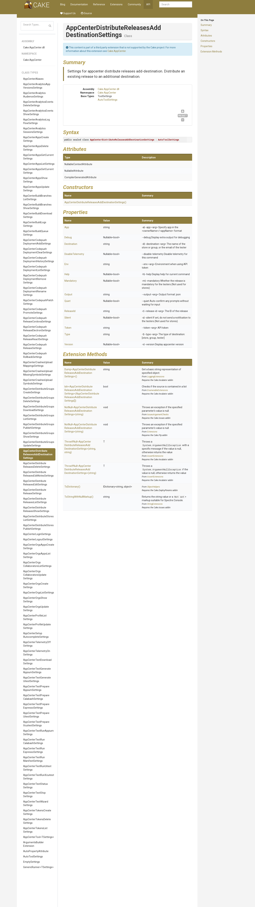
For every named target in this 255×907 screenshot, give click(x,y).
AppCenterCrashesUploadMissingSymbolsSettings (37, 373)
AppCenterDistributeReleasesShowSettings (36, 509)
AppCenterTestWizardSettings (35, 803)
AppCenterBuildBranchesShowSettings (37, 206)
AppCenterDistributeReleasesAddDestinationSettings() (95, 202)
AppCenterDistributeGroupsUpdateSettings (38, 444)
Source (86, 13)
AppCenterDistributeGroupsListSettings (38, 417)
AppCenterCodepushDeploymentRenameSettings (35, 291)
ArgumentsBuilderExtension (33, 844)
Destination (70, 244)
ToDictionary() (72, 486)
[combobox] (175, 4)
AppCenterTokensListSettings (35, 830)
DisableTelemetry (74, 254)
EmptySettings (31, 861)
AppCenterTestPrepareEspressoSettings (36, 706)
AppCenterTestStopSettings (34, 794)
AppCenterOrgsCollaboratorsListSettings (37, 564)
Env (66, 264)
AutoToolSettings (33, 856)
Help (66, 274)
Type (67, 334)
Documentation (79, 4)
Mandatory (70, 280)
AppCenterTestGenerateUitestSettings (37, 679)
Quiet (67, 301)
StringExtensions (155, 504)
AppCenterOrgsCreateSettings (35, 585)
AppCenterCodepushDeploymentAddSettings (37, 242)
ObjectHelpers (153, 487)
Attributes (206, 35)
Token (67, 327)
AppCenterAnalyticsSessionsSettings (34, 130)
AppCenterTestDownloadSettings (37, 661)
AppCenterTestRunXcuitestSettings (38, 777)
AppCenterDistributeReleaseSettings (34, 491)
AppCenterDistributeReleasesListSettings (35, 500)
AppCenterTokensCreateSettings (37, 812)
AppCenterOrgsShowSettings (35, 599)
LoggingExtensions (155, 376)
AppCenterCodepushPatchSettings (38, 302)
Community (134, 4)
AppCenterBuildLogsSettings (34, 224)
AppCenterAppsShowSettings (35, 180)
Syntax (204, 30)
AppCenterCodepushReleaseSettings (35, 346)
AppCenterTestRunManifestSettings (34, 759)
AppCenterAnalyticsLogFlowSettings (36, 121)
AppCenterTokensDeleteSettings (37, 821)
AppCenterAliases (33, 78)
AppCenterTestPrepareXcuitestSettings (36, 723)
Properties (206, 46)
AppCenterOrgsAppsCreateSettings (38, 546)
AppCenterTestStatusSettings (35, 785)
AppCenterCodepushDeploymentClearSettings (37, 250)
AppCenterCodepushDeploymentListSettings (36, 268)
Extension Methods (211, 51)
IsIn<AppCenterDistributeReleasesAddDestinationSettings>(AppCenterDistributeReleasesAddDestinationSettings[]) (81, 393)
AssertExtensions (155, 456)
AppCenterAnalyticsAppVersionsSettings (36, 86)
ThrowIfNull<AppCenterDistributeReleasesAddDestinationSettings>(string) (80, 469)
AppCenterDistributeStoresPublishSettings (38, 527)
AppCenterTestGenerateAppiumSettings (37, 670)
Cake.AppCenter (32, 59)
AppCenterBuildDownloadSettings (37, 215)
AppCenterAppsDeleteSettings (36, 148)
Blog (62, 4)
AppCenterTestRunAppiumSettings (38, 732)
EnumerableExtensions (157, 390)
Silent (67, 317)
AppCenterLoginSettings (37, 534)
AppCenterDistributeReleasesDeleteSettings (36, 465)
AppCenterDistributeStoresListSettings (38, 518)
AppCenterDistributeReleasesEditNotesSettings (38, 474)
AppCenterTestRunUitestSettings (37, 768)
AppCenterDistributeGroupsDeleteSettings (38, 399)
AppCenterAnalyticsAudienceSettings (34, 95)
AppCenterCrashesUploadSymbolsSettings (37, 382)
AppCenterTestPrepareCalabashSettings (36, 697)
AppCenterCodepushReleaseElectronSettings (37, 328)
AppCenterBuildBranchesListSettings (37, 197)
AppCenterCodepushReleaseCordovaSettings (37, 320)
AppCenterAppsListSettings (39, 163)
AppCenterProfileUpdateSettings (37, 626)
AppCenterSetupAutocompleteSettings (36, 635)
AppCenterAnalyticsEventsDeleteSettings (38, 103)
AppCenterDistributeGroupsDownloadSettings (38, 408)
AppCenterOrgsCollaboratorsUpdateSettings (34, 575)
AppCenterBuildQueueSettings (35, 233)
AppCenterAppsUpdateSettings (36, 188)
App (66, 227)
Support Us (68, 13)
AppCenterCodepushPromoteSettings (35, 311)
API (148, 4)
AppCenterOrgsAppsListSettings (36, 555)
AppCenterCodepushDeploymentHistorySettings (38, 259)
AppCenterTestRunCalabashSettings (34, 741)
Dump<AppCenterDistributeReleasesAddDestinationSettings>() (80, 373)
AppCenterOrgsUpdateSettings (36, 608)
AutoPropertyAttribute (36, 851)
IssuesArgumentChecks (158, 414)
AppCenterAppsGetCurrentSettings (38, 157)
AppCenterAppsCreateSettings (36, 139)
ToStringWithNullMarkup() (78, 496)
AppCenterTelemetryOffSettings (37, 644)
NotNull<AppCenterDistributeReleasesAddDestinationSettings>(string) (80, 411)
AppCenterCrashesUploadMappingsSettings (37, 364)
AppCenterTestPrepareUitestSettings (36, 715)
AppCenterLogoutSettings (38, 539)
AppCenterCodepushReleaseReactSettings (35, 337)
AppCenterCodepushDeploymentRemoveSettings (35, 279)
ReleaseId (69, 311)
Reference (99, 4)
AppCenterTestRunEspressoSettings (34, 750)
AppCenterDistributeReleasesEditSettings (35, 483)
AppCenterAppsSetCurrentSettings (38, 171)
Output (68, 294)
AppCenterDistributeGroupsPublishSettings (38, 426)
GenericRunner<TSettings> (38, 867)
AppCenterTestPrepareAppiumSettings (36, 688)
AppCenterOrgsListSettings (38, 592)
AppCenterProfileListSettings (35, 617)
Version (68, 344)
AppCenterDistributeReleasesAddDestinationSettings (37, 454)
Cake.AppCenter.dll (34, 47)
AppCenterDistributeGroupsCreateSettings (38, 390)
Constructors (208, 41)
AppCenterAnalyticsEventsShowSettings (38, 112)
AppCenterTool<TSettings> (38, 837)
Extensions (116, 4)
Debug (68, 237)
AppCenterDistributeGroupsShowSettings (38, 435)
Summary (206, 25)
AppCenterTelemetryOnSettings (36, 653)
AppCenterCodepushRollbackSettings (35, 355)
